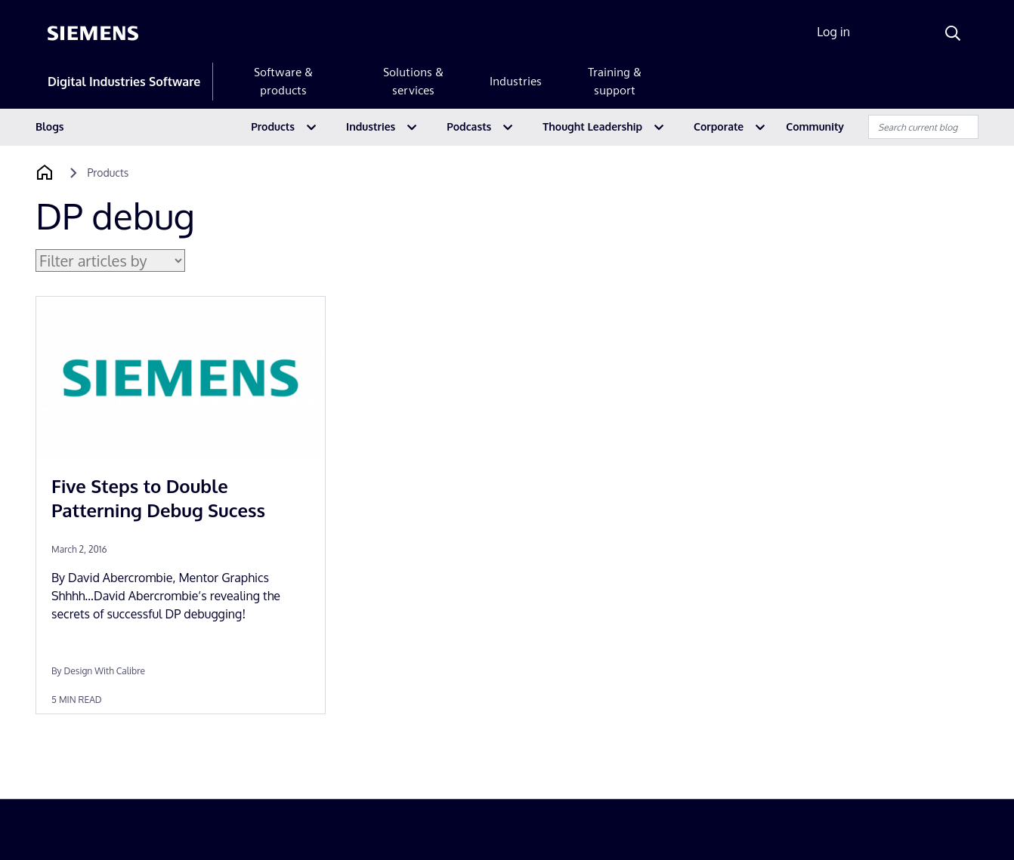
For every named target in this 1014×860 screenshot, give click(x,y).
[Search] (952, 33)
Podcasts (469, 126)
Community (815, 126)
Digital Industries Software (124, 81)
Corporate (718, 126)
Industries (516, 81)
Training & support (614, 81)
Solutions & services (413, 81)
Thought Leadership (592, 126)
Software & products (283, 81)
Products (273, 126)
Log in (833, 31)
